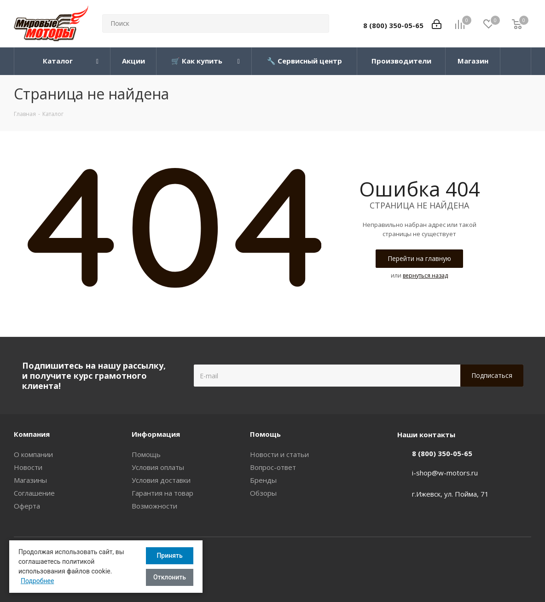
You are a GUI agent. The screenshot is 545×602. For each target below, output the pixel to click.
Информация (156, 434)
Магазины (30, 480)
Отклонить (169, 577)
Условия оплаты (158, 467)
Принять (169, 555)
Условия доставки (161, 480)
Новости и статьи (279, 454)
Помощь (146, 454)
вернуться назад (425, 275)
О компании (33, 454)
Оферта (27, 505)
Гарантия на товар (162, 493)
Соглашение (34, 493)
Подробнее (37, 581)
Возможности (154, 505)
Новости (28, 467)
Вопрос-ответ (273, 467)
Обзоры (263, 493)
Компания (32, 434)
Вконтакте (524, 559)
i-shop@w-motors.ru (445, 472)
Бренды (263, 480)
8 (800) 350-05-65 (393, 25)
